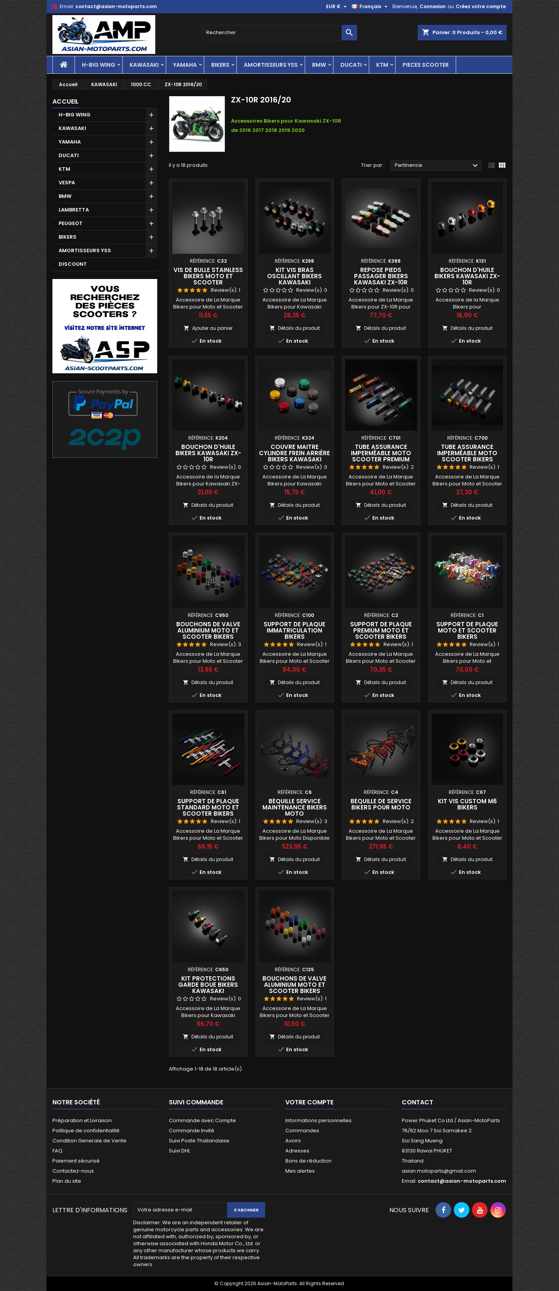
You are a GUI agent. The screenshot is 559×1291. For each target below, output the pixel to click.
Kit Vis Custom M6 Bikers (467, 804)
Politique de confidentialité (86, 1130)
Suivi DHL (179, 1150)
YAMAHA (185, 65)
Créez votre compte (481, 6)
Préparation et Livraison (82, 1120)
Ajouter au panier (208, 328)
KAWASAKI (144, 65)
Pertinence (437, 165)
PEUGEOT (71, 223)
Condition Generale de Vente (89, 1140)
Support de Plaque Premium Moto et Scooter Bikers (381, 630)
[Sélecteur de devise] (337, 6)
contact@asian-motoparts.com (116, 6)
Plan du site (66, 1181)
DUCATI (351, 65)
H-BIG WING (98, 65)
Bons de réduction (308, 1160)
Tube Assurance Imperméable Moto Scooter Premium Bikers (381, 456)
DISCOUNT (73, 264)
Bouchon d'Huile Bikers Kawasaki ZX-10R (467, 276)
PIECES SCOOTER (426, 65)
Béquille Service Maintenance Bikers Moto (294, 807)
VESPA (67, 182)
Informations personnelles (318, 1120)
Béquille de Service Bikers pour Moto (381, 804)
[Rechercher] (279, 32)
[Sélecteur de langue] (370, 6)
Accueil (65, 101)
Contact (417, 1102)
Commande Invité (191, 1130)
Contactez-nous (73, 1171)
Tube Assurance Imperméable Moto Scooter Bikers (467, 453)
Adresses (297, 1150)
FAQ (57, 1150)
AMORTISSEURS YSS (271, 65)
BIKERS (220, 65)
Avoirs (293, 1140)
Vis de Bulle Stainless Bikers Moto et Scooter (208, 276)
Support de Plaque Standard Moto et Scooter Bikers (208, 807)
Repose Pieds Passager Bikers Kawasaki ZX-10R (381, 276)
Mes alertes (300, 1171)
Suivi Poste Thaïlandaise (199, 1140)
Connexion (433, 6)
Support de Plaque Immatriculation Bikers (294, 630)
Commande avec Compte (202, 1120)
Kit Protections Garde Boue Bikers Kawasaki (208, 984)
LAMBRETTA (74, 209)
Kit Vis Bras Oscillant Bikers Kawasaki (294, 276)
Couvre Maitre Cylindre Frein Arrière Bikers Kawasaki (294, 453)
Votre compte (309, 1102)
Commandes (302, 1130)
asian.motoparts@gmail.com (439, 1171)
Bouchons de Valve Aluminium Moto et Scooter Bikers (208, 630)
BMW (319, 65)
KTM (382, 65)
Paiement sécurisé (76, 1160)
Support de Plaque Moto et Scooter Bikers (467, 630)
